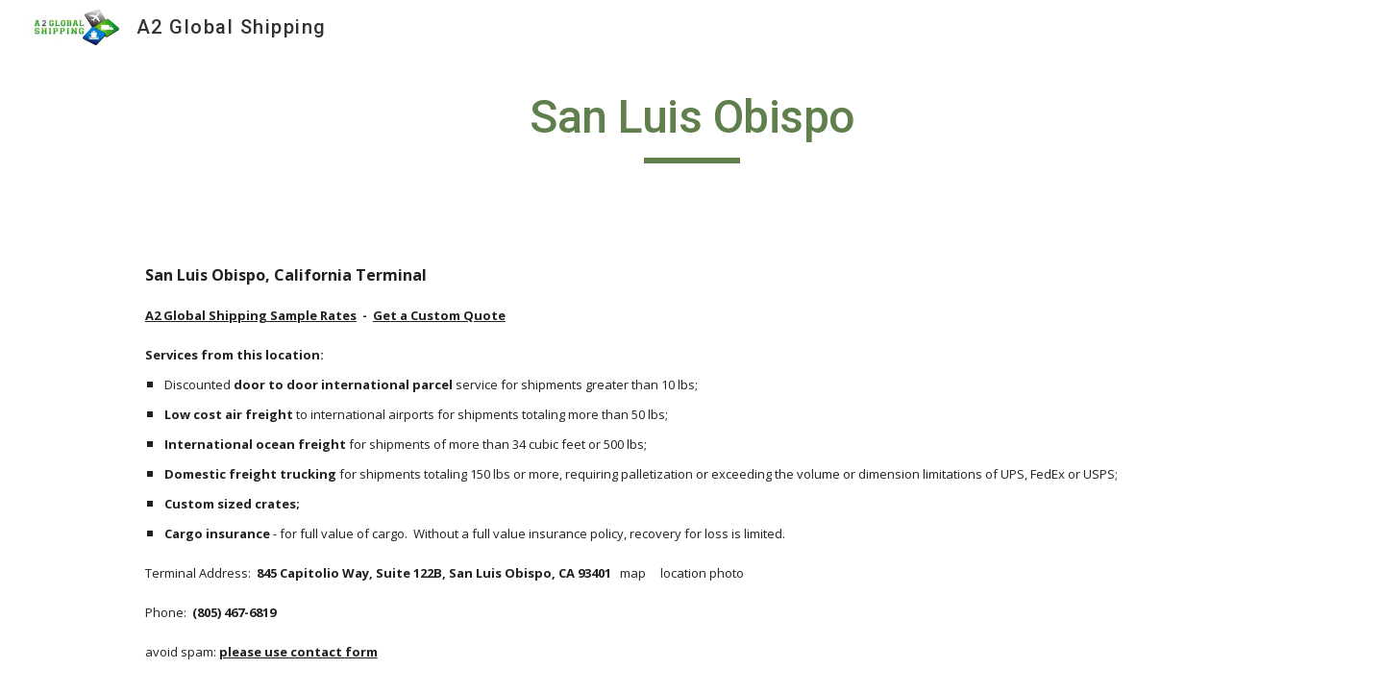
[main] (692, 126)
